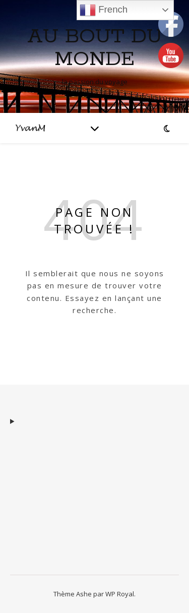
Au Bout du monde (94, 48)
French (104, 10)
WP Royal (119, 593)
